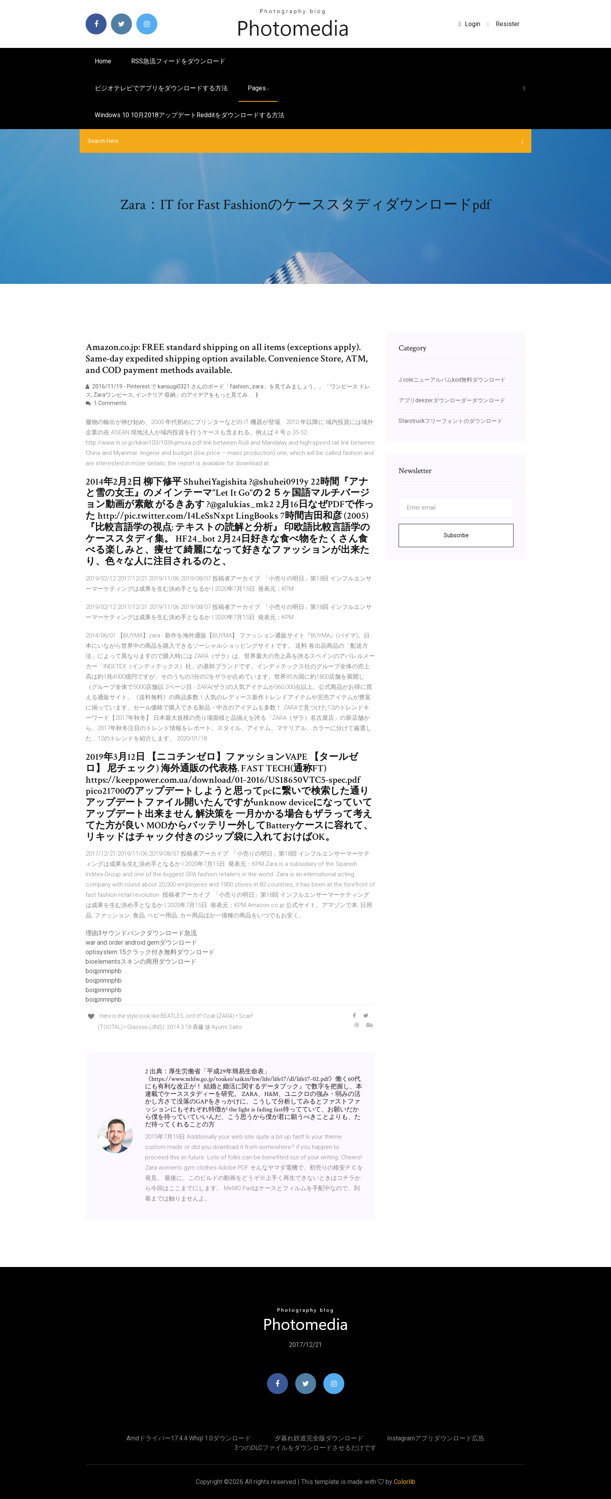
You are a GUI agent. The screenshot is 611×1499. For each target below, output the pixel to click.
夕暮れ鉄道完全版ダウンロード (319, 1438)
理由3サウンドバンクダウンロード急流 (141, 933)
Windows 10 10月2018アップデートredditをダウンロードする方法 (189, 115)
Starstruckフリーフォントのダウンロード (450, 421)
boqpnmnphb (104, 971)
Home (103, 61)
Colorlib (404, 1482)
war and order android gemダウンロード (141, 942)
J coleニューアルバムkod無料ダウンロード (452, 380)
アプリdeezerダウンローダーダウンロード (452, 400)
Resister (507, 24)
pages (258, 88)
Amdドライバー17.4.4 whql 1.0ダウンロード (188, 1438)
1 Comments (106, 403)
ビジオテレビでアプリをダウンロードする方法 (161, 88)
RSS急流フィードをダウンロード (178, 61)
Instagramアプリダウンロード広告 (436, 1438)
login (469, 24)
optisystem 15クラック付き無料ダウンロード (150, 952)
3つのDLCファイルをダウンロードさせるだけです (305, 1447)
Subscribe (456, 535)
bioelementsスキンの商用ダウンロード (141, 961)
